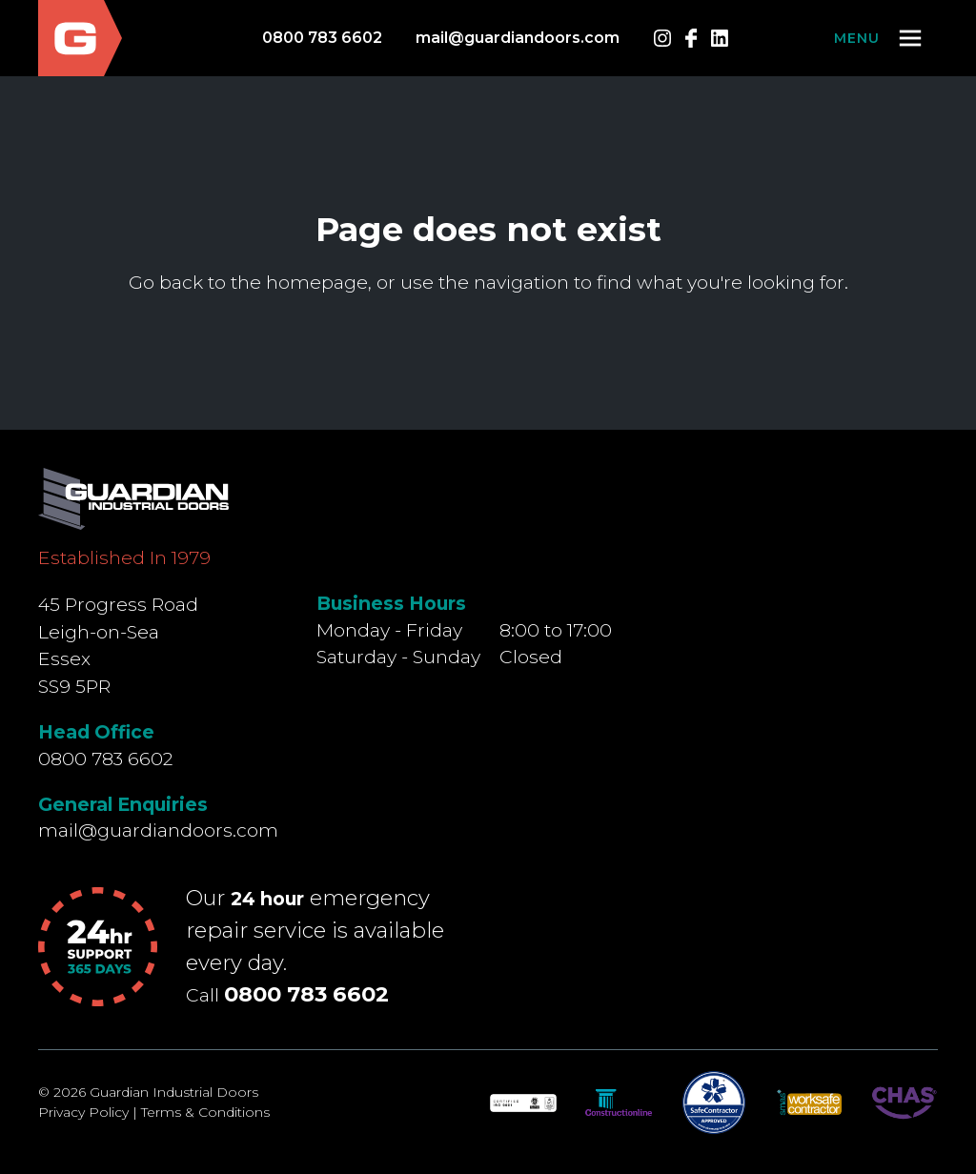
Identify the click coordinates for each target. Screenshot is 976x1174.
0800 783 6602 (322, 38)
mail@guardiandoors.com (518, 38)
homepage (317, 282)
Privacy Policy (83, 1112)
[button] (879, 38)
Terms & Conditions (205, 1112)
